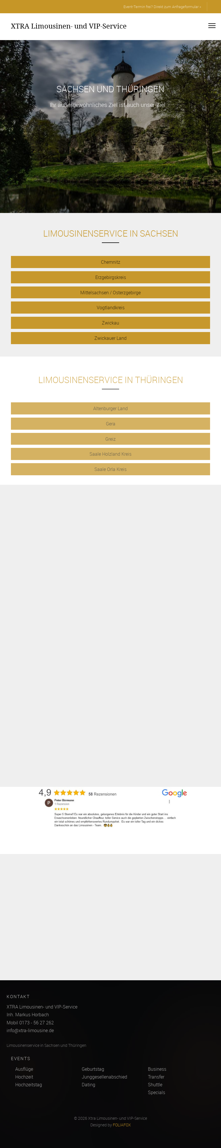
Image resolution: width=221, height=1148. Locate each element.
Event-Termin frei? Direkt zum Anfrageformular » (162, 6)
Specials (156, 1092)
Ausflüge (24, 1069)
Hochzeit (24, 1077)
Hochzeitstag (28, 1084)
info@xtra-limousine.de (30, 1030)
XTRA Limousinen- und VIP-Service (69, 26)
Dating (88, 1084)
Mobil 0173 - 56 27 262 (30, 1022)
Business (157, 1069)
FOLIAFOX (122, 1125)
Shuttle (155, 1084)
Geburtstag (93, 1069)
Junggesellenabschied (104, 1077)
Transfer (156, 1077)
